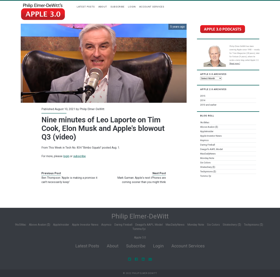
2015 (202, 96)
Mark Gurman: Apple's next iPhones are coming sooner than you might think (141, 180)
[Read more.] (234, 63)
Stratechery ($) (207, 167)
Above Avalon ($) (209, 127)
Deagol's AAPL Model (211, 149)
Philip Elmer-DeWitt (92, 109)
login (66, 156)
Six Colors (205, 162)
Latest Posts (86, 6)
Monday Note (207, 158)
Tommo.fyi (205, 176)
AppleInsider (206, 131)
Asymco (204, 140)
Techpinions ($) (208, 171)
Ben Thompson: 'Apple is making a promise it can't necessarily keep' (69, 180)
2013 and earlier (208, 104)
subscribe (79, 156)
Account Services (151, 6)
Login (132, 6)
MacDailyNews (208, 153)
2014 (202, 100)
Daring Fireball (207, 144)
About (102, 6)
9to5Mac (204, 122)
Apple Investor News (211, 135)
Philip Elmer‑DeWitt (139, 216)
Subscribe (118, 6)
